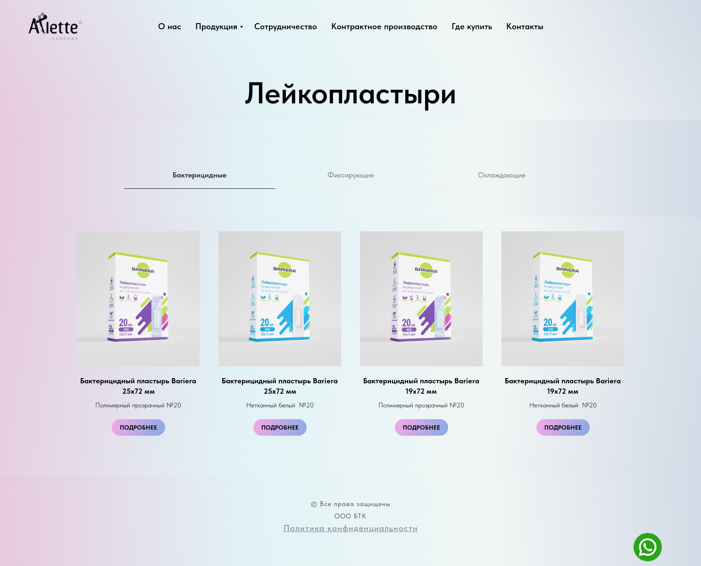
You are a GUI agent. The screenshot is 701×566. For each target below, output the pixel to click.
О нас (169, 26)
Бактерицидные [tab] (199, 174)
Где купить (471, 26)
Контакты (524, 26)
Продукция (216, 26)
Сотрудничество (285, 26)
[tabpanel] (350, 346)
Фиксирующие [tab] (350, 174)
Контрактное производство (384, 26)
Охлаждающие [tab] (502, 174)
